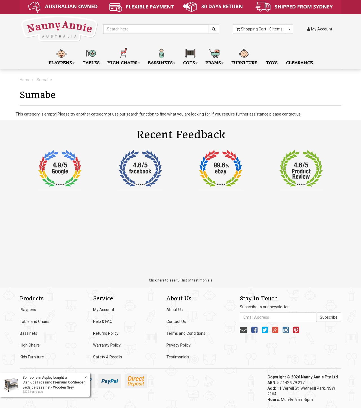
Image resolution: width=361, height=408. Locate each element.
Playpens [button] (62, 55)
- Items (259, 29)
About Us (174, 309)
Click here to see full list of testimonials (180, 280)
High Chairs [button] (123, 55)
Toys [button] (271, 55)
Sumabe (44, 79)
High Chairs (30, 345)
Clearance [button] (299, 55)
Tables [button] (91, 55)
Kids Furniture (32, 357)
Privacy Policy (178, 345)
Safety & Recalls (107, 357)
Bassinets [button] (161, 55)
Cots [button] (190, 55)
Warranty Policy (107, 345)
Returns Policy (105, 333)
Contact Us (176, 321)
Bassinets (28, 333)
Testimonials (177, 357)
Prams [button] (214, 55)
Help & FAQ (103, 321)
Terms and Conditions (185, 333)
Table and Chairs (34, 321)
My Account (103, 309)
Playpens (28, 309)
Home (25, 79)
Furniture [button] (244, 55)
